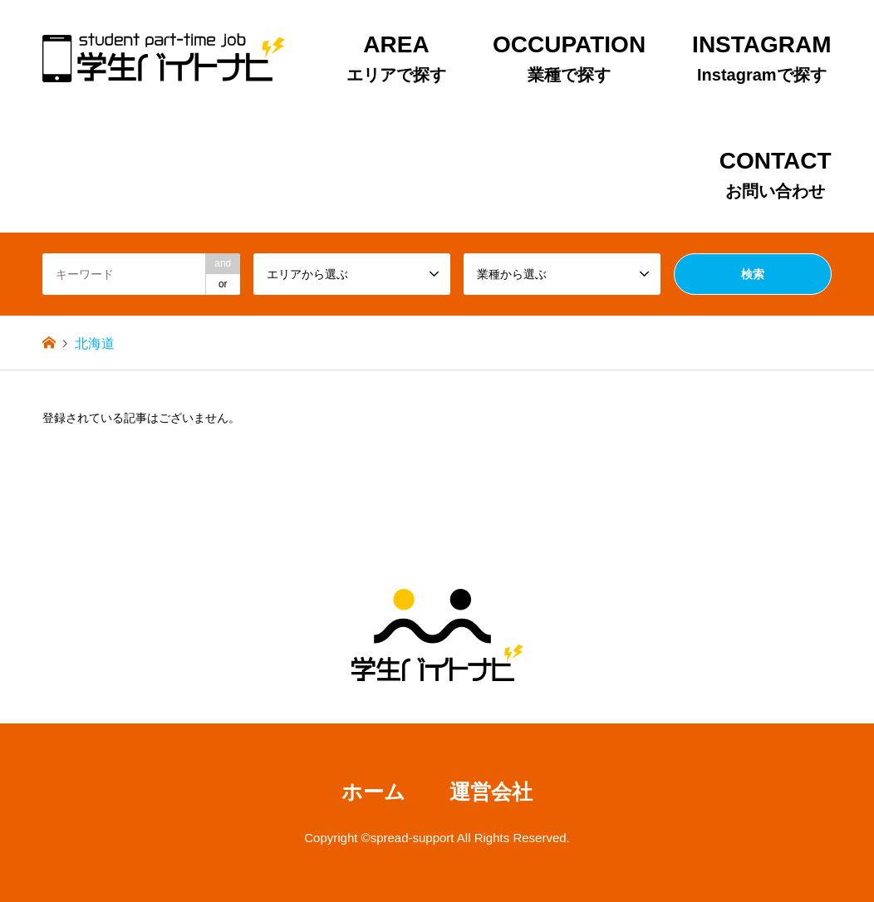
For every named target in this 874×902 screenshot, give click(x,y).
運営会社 (491, 792)
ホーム (373, 792)
